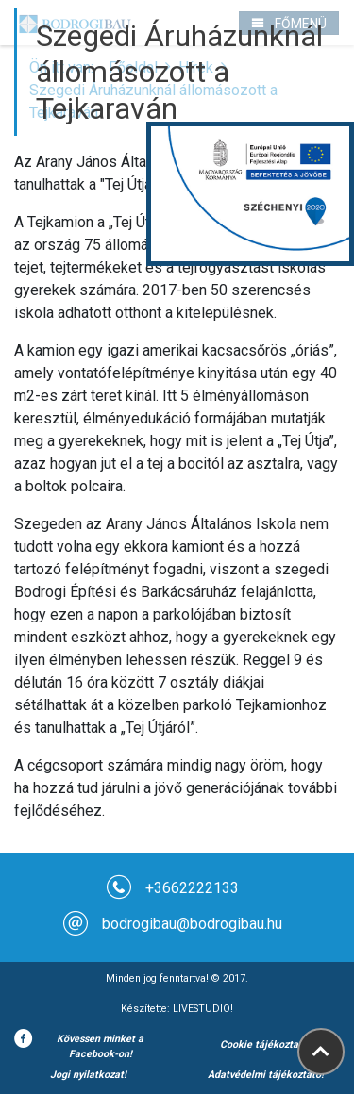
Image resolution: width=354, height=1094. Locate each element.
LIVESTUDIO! (203, 1009)
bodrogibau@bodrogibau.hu (192, 924)
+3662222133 (192, 888)
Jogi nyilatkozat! (88, 1075)
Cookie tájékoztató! (265, 1044)
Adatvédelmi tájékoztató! (266, 1075)
